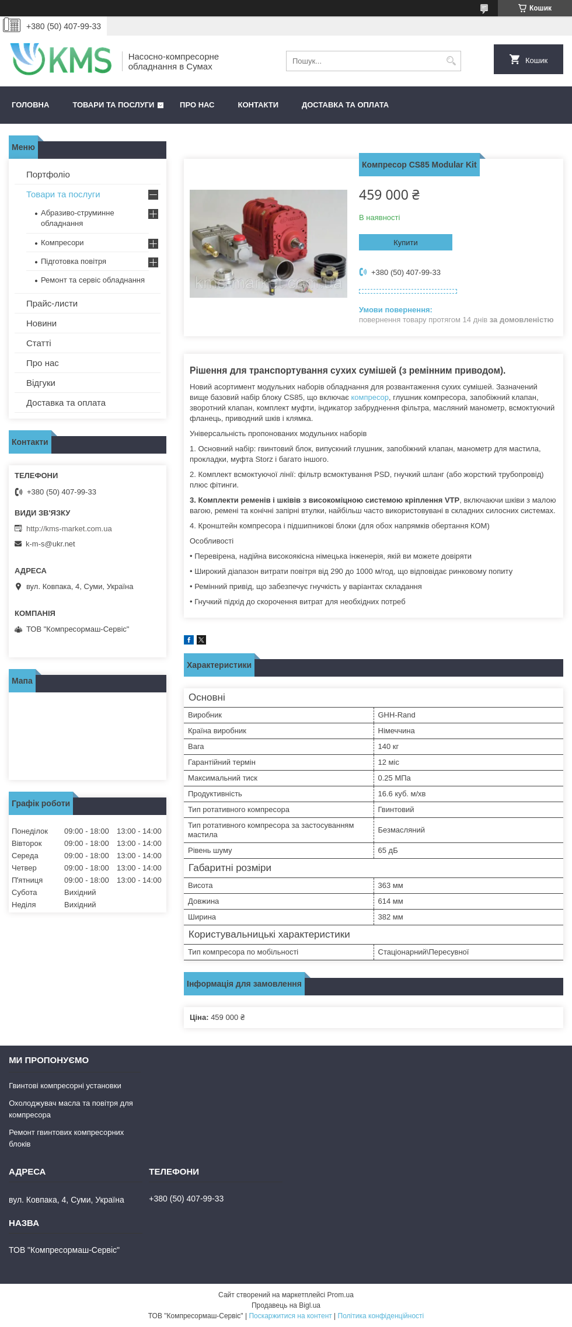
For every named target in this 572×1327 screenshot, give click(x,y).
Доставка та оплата (345, 104)
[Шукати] (451, 61)
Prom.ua (340, 1295)
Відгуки (40, 383)
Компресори (62, 242)
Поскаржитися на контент (290, 1316)
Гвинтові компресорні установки (65, 1085)
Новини (41, 323)
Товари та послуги (113, 104)
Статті (38, 343)
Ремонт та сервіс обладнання (93, 280)
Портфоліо (48, 174)
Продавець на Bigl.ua (286, 1305)
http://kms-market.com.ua (69, 528)
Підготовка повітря (73, 261)
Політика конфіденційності (381, 1316)
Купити (405, 242)
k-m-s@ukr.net (50, 543)
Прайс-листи (52, 303)
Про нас (197, 104)
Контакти (258, 104)
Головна (30, 104)
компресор (370, 397)
